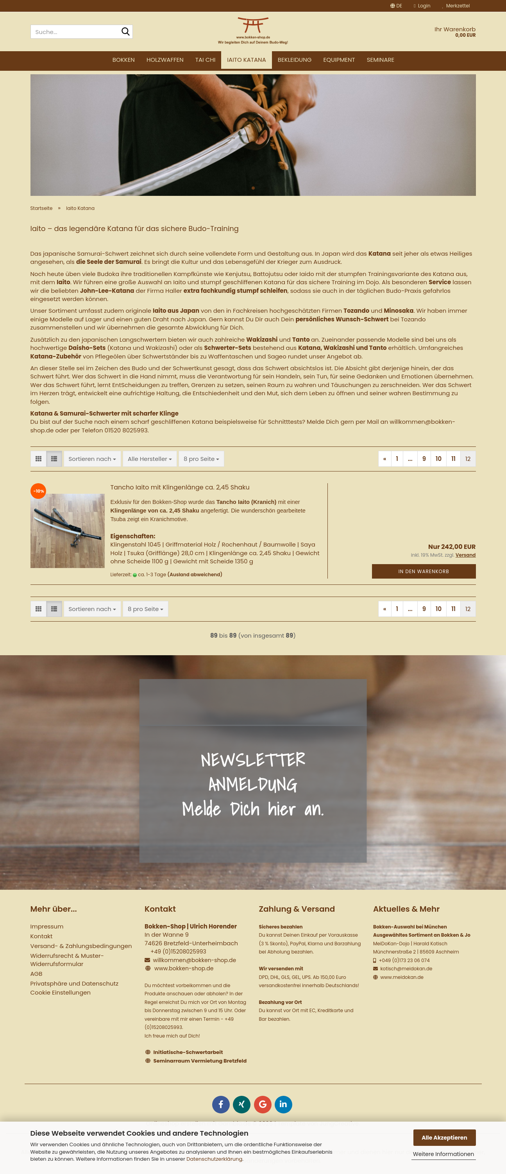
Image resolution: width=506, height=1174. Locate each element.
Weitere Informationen (443, 1154)
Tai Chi (205, 60)
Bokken (124, 60)
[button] (396, 6)
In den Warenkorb (424, 571)
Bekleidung (295, 60)
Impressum (47, 926)
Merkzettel (456, 5)
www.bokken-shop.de (183, 968)
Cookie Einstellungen (60, 992)
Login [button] (422, 5)
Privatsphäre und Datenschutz (74, 983)
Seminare (381, 60)
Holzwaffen (165, 60)
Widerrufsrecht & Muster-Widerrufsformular (67, 960)
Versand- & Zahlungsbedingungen (81, 946)
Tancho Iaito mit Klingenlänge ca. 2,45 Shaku (180, 487)
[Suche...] (125, 32)
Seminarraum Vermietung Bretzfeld (200, 1061)
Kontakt (41, 936)
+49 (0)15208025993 (178, 951)
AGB (36, 974)
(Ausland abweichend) (194, 574)
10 (439, 459)
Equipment (339, 60)
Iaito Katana (246, 60)
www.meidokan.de (401, 977)
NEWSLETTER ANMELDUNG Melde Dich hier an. (253, 784)
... (410, 459)
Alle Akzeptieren (444, 1138)
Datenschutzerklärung (214, 1159)
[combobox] (92, 459)
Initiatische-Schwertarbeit (188, 1052)
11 (453, 459)
